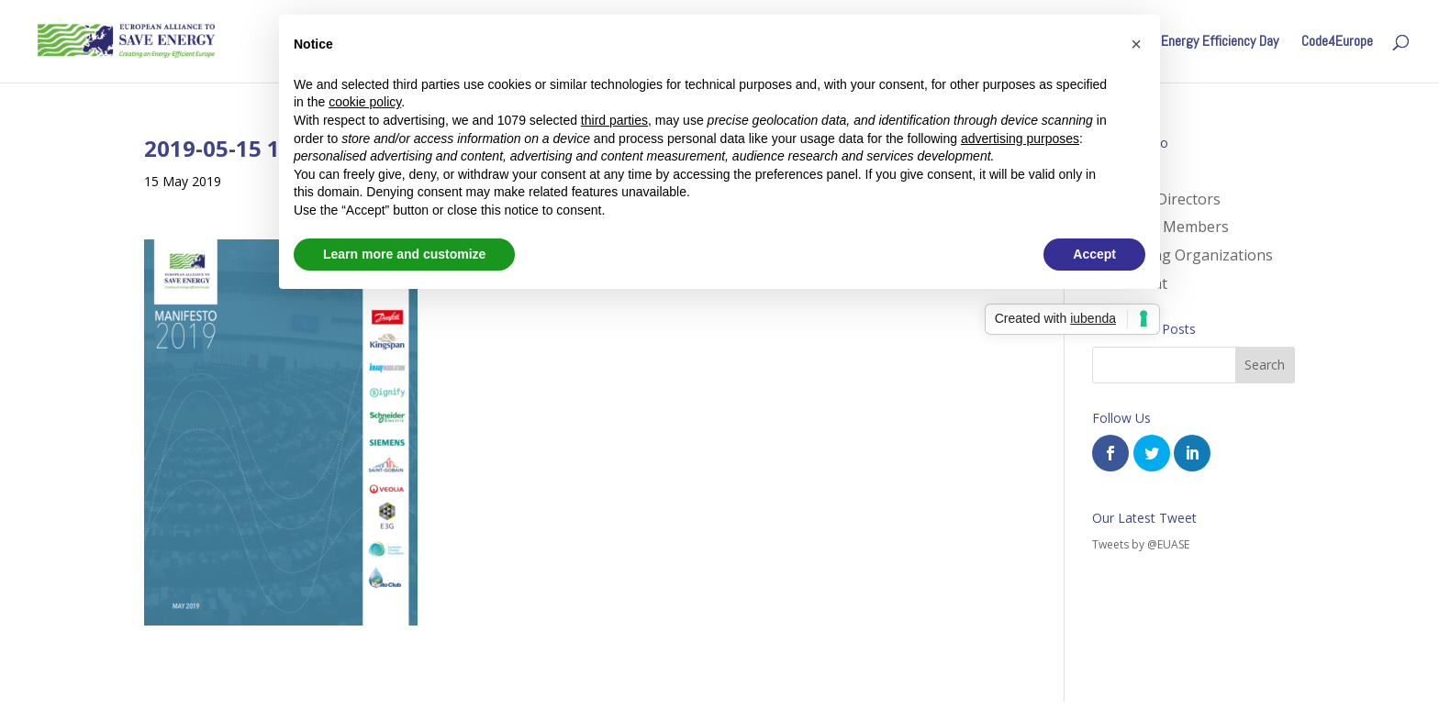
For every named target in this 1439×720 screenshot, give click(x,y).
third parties (614, 120)
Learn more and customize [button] (404, 254)
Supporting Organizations (1182, 255)
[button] (1136, 44)
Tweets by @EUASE (1140, 544)
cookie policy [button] (365, 101)
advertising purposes (1020, 138)
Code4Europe (1337, 42)
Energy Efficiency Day (1219, 42)
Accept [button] (1094, 254)
